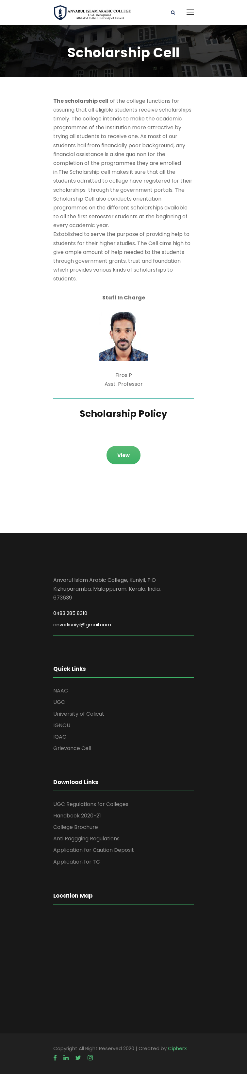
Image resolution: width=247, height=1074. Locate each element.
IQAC (59, 737)
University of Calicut (78, 714)
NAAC (60, 690)
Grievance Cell (72, 748)
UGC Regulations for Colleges (90, 804)
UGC (59, 702)
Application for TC (76, 862)
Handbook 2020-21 (77, 815)
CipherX (177, 1048)
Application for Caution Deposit (93, 850)
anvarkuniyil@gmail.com (82, 624)
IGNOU (61, 725)
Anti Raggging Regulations (86, 838)
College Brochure (75, 827)
